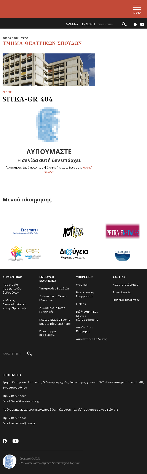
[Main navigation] (137, 9)
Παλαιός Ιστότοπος (126, 300)
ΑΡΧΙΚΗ (7, 91)
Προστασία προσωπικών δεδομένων (12, 288)
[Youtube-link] (142, 25)
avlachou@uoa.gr (23, 423)
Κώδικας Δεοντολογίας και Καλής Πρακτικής (15, 304)
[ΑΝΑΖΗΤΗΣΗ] (113, 24)
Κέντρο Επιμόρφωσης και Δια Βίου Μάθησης (54, 322)
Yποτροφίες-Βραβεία (54, 288)
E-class (81, 304)
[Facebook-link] (135, 25)
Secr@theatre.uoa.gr (25, 401)
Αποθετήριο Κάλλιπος (91, 339)
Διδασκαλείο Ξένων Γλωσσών (53, 298)
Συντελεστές (122, 292)
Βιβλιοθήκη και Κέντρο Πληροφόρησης (87, 315)
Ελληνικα (72, 24)
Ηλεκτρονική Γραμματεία (85, 294)
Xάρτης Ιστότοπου (126, 284)
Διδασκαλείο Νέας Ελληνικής (52, 310)
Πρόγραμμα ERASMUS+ (47, 333)
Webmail (82, 284)
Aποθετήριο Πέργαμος (84, 329)
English (87, 24)
